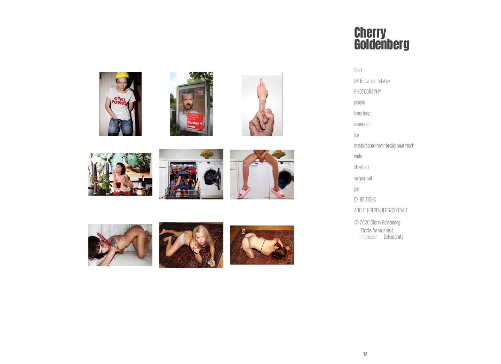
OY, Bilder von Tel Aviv (372, 80)
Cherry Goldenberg (381, 39)
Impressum (369, 236)
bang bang (362, 113)
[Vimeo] (365, 354)
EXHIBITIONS (365, 199)
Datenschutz (393, 236)
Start (358, 69)
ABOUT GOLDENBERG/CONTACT (381, 210)
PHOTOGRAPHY (367, 91)
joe (356, 188)
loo (356, 134)
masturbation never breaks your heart (383, 145)
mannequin (362, 123)
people (359, 102)
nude (358, 156)
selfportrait (363, 177)
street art (361, 167)
